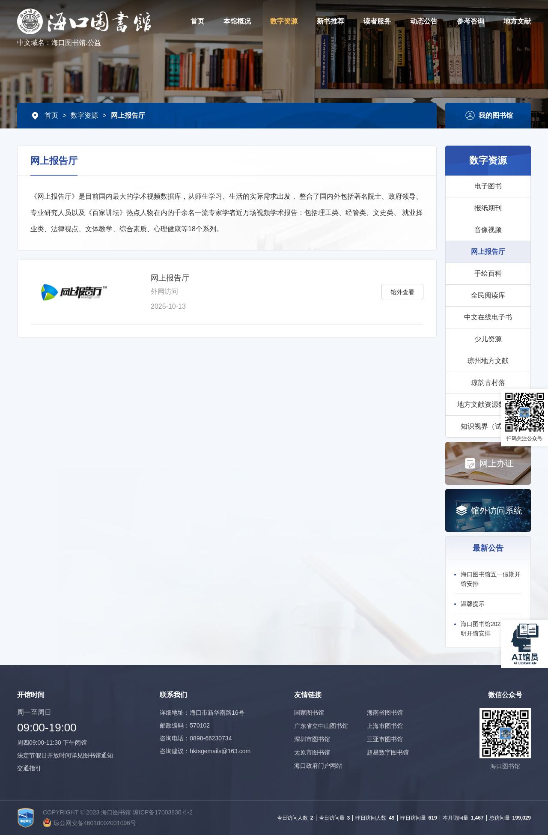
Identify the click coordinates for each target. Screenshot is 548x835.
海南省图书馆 (385, 712)
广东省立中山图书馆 (321, 725)
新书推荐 (330, 21)
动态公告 (424, 21)
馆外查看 (402, 292)
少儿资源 (488, 339)
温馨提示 (473, 603)
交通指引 (29, 768)
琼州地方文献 (488, 360)
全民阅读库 (488, 295)
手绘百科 (488, 273)
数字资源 (284, 21)
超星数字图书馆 (388, 752)
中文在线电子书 (488, 317)
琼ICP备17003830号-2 (163, 812)
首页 (197, 21)
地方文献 (517, 21)
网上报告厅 (128, 115)
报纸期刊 (488, 208)
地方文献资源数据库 (488, 404)
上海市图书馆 (385, 725)
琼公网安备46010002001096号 (95, 823)
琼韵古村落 (488, 382)
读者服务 (377, 21)
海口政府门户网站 (318, 765)
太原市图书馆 (312, 752)
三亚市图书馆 (385, 739)
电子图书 (488, 186)
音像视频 (488, 229)
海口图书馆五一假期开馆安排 (491, 579)
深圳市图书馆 (312, 739)
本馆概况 (237, 21)
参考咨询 (470, 21)
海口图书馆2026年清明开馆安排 (488, 628)
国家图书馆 (309, 712)
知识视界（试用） (488, 426)
